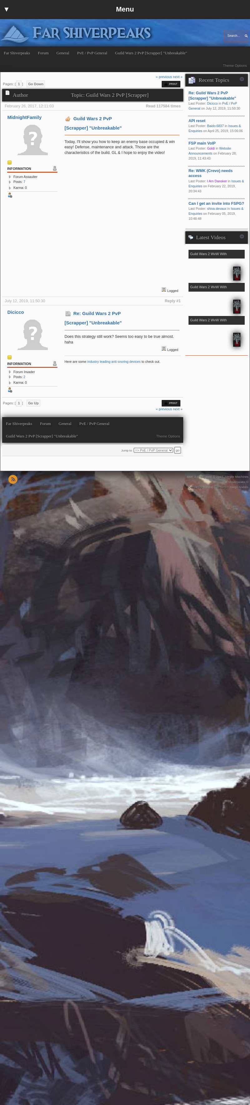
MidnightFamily (24, 117)
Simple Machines (236, 476)
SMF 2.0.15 (195, 476)
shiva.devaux (216, 208)
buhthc (208, 487)
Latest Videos (210, 237)
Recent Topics (214, 80)
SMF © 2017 (214, 476)
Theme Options (235, 65)
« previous (164, 77)
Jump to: (127, 450)
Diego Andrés (239, 487)
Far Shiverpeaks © (235, 482)
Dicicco (15, 312)
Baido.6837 (215, 126)
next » (178, 77)
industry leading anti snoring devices (114, 361)
